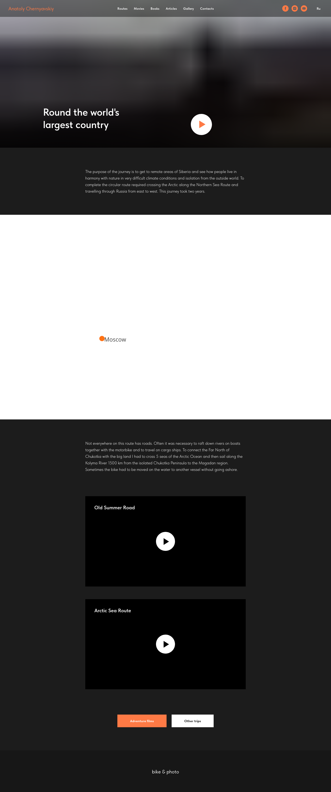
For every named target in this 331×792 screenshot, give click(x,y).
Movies (139, 9)
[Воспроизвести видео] (201, 124)
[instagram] (295, 8)
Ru (318, 9)
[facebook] (285, 8)
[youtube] (304, 8)
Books (155, 9)
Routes (122, 9)
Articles (171, 9)
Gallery (188, 9)
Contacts (207, 9)
